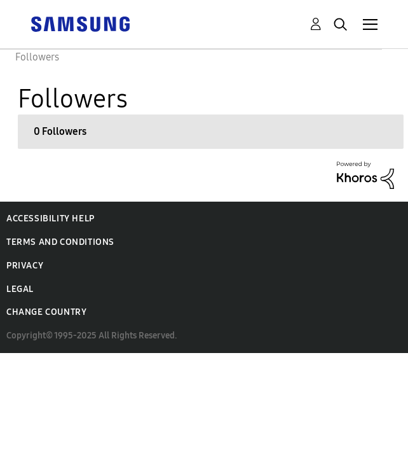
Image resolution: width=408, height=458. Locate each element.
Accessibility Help (50, 218)
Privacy (24, 265)
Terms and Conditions (60, 242)
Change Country (46, 312)
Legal (20, 289)
